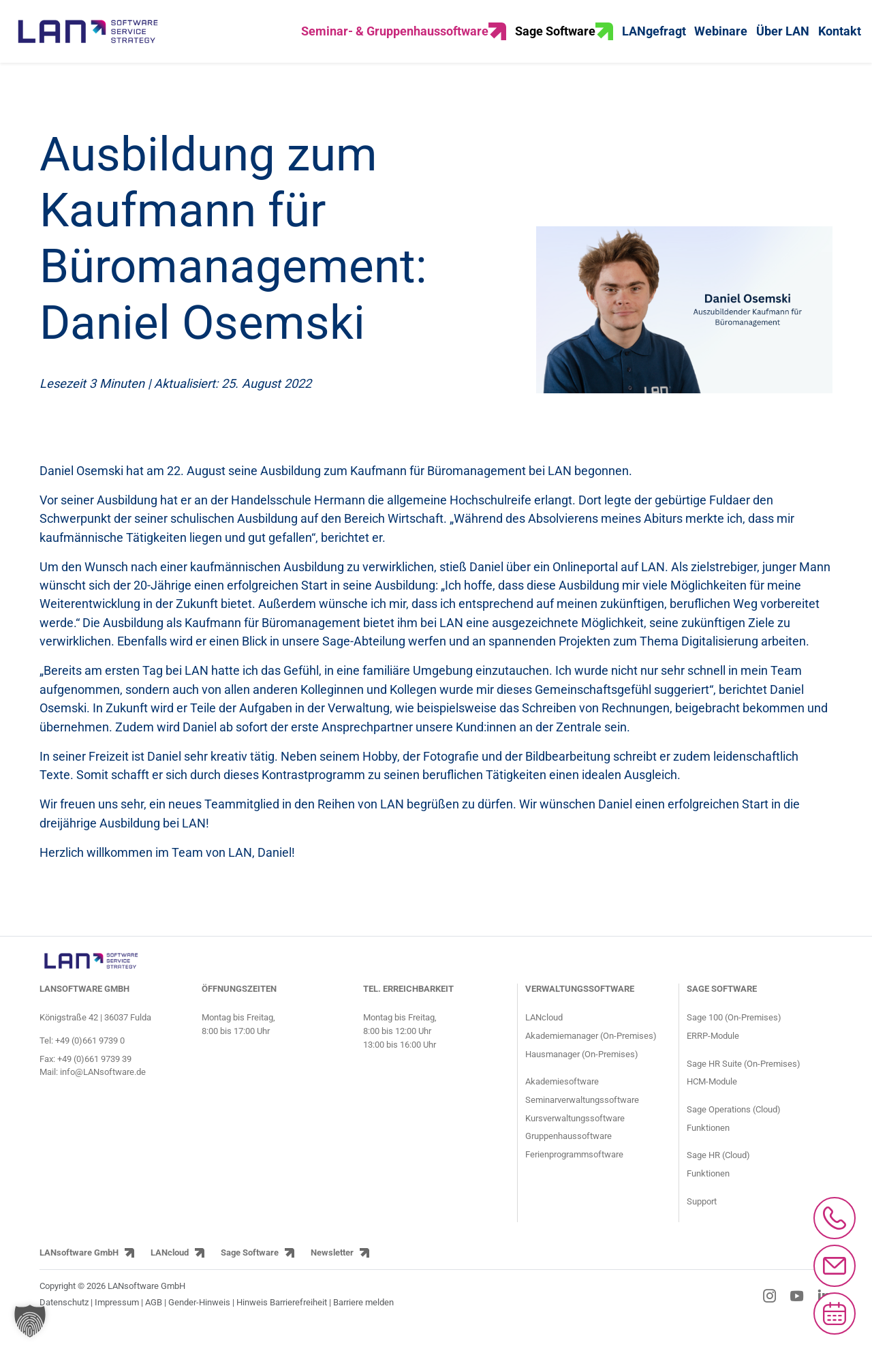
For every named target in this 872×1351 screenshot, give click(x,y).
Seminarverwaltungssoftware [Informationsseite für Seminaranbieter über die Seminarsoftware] (582, 1117)
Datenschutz (64, 1320)
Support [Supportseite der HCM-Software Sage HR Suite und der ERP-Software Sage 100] (702, 1219)
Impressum (117, 1320)
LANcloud (170, 1270)
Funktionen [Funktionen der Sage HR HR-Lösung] (708, 1191)
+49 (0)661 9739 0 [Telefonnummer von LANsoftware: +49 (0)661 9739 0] (90, 1058)
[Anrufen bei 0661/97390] (834, 1218)
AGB (153, 1320)
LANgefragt (654, 40)
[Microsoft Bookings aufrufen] (834, 1313)
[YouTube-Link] (797, 1313)
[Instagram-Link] (770, 1313)
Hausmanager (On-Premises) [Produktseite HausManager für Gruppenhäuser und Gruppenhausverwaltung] (581, 1071)
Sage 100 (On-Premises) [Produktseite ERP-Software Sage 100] (734, 1035)
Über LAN (782, 40)
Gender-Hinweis (200, 1320)
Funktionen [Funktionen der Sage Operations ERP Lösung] (708, 1145)
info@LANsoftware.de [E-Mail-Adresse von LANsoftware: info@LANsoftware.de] (103, 1089)
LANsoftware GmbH (79, 1270)
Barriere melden (363, 1320)
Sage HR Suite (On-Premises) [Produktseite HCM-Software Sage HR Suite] (743, 1081)
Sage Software (564, 40)
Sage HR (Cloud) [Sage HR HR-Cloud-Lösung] (718, 1173)
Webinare (720, 40)
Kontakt (839, 40)
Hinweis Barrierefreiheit (281, 1320)
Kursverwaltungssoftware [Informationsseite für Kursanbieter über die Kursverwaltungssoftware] (575, 1136)
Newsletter (332, 1270)
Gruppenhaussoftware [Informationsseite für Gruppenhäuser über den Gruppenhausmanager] (568, 1154)
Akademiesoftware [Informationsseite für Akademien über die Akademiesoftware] (562, 1099)
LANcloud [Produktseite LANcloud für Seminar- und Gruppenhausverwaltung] (544, 1035)
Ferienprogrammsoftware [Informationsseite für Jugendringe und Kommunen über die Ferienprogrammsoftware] (574, 1172)
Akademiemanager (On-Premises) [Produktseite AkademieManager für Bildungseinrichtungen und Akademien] (591, 1053)
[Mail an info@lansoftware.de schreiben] (834, 1266)
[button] (30, 1321)
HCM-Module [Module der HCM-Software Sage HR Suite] (712, 1099)
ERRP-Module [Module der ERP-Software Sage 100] (713, 1053)
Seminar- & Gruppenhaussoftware (403, 40)
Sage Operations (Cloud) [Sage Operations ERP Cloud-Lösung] (734, 1127)
